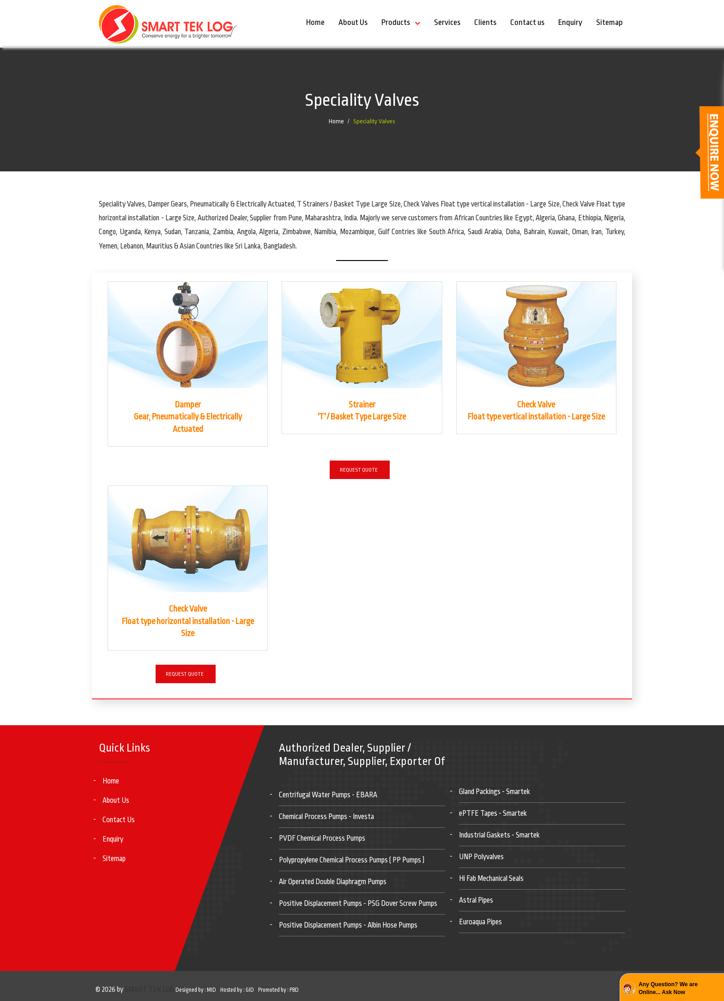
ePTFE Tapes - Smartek (493, 813)
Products (395, 22)
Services (447, 22)
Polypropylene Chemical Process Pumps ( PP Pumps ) (351, 860)
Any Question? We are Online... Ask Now (668, 988)
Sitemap (609, 22)
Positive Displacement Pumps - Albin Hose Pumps (348, 925)
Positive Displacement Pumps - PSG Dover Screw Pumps (358, 903)
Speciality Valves (374, 121)
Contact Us (119, 820)
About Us (353, 22)
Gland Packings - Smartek (494, 792)
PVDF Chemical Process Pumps (322, 838)
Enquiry (570, 22)
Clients (485, 22)
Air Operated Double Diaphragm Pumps (332, 882)
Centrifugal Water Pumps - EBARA (328, 795)
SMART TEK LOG (149, 989)
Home (315, 22)
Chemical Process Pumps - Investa (326, 817)
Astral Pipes (476, 900)
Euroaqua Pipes (480, 922)
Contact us (527, 22)
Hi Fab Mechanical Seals (491, 878)
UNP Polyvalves (481, 857)
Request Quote (359, 470)
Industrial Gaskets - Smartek (499, 835)
